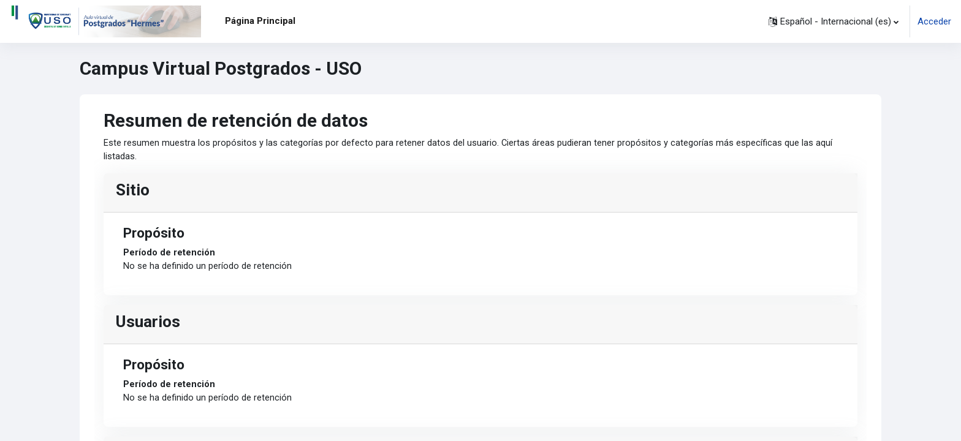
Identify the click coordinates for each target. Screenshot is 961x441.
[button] (833, 21)
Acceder (934, 21)
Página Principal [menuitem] (260, 20)
